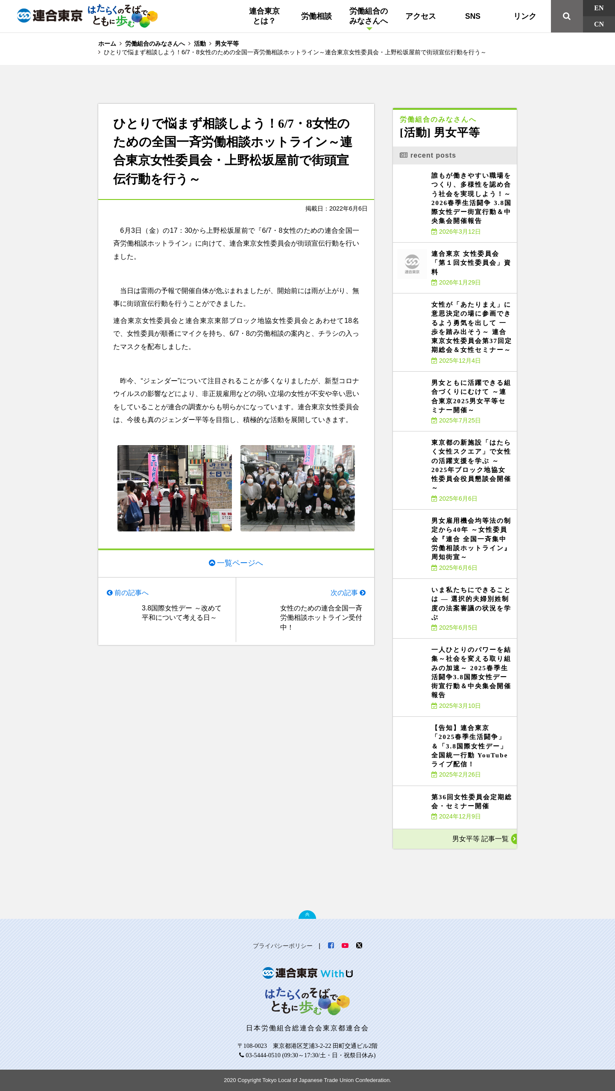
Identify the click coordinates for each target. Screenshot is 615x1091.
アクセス (420, 16)
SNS (472, 16)
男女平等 (227, 43)
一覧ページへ (240, 563)
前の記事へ (131, 592)
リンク (524, 16)
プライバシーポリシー (283, 945)
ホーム (107, 43)
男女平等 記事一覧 (480, 838)
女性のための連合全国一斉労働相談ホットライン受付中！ (321, 617)
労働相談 (316, 16)
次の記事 (344, 592)
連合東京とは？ (264, 16)
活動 (200, 43)
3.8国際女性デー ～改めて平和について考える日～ (182, 612)
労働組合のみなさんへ (368, 16)
